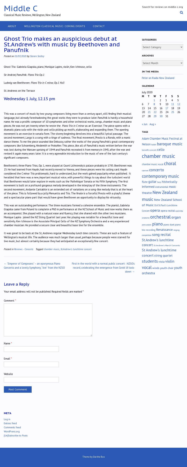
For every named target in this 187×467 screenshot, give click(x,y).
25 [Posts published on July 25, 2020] (172, 112)
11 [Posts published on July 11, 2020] (172, 104)
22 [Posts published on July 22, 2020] (155, 112)
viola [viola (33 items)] (162, 261)
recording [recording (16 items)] (150, 229)
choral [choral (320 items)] (170, 163)
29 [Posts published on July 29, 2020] (155, 116)
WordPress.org (12, 431)
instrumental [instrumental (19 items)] (161, 186)
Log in (7, 419)
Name (8, 343)
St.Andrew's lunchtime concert (75, 249)
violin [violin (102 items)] (169, 261)
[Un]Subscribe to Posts (16, 435)
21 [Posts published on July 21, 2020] (149, 112)
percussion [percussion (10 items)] (146, 225)
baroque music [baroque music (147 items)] (169, 143)
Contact (99, 26)
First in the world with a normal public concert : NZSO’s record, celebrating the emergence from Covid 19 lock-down (103, 267)
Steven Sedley (37, 56)
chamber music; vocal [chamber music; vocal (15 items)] (152, 164)
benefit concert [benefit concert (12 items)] (149, 150)
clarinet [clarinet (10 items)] (145, 170)
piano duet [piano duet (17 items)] (168, 224)
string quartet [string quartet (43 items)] (163, 255)
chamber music (51, 249)
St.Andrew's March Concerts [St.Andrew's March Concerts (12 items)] (167, 245)
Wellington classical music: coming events (54, 26)
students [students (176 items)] (150, 261)
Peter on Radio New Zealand (158, 78)
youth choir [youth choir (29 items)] (166, 268)
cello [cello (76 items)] (161, 149)
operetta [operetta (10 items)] (179, 211)
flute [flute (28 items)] (145, 182)
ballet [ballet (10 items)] (153, 144)
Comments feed (12, 427)
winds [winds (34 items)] (155, 268)
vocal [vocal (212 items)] (147, 267)
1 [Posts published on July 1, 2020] (154, 100)
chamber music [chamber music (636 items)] (158, 156)
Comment (10, 300)
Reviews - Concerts (23, 249)
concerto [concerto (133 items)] (156, 169)
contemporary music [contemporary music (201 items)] (160, 176)
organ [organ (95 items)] (176, 217)
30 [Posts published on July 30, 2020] (161, 116)
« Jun (144, 124)
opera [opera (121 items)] (155, 210)
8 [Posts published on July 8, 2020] (154, 104)
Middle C (21, 8)
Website (8, 374)
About (12, 26)
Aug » (153, 124)
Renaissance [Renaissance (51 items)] (164, 230)
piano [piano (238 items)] (157, 224)
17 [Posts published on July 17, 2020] (166, 108)
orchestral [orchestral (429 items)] (160, 217)
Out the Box (99, 456)
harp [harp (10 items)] (159, 182)
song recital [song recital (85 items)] (161, 234)
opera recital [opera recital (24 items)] (168, 210)
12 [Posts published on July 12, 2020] (178, 104)
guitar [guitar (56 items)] (152, 181)
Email (8, 358)
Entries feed (10, 423)
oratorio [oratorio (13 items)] (146, 217)
